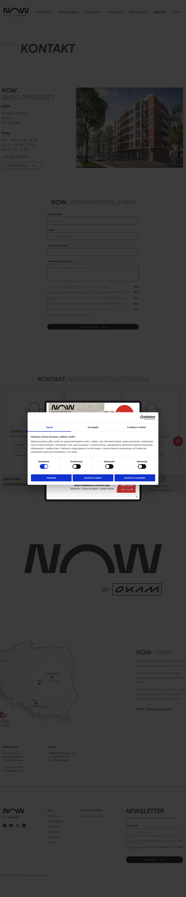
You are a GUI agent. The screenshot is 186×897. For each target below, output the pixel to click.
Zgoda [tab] (49, 427)
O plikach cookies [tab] (136, 427)
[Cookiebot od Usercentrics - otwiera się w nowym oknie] (142, 418)
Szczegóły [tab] (93, 427)
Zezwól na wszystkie (134, 478)
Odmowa (51, 478)
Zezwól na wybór (93, 478)
